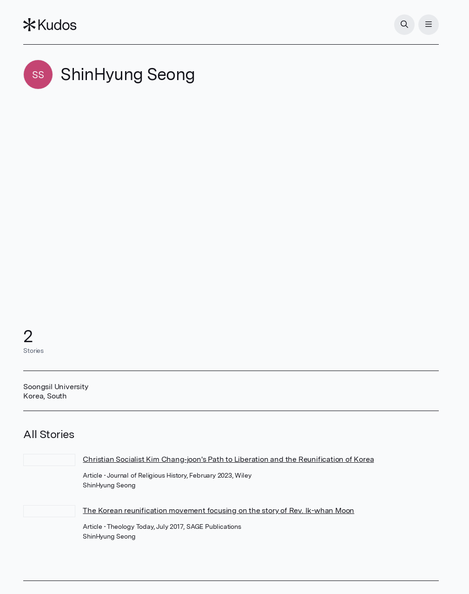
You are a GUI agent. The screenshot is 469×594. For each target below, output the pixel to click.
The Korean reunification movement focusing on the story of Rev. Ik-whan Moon (218, 510)
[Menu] (428, 24)
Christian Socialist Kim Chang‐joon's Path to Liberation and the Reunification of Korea (228, 459)
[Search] (404, 24)
